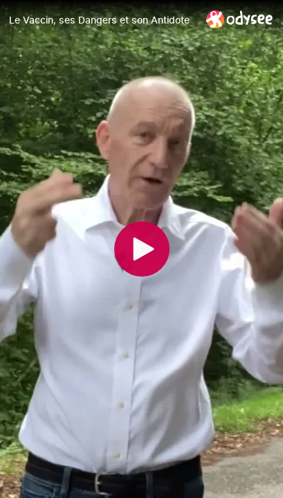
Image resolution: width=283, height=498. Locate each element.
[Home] (240, 19)
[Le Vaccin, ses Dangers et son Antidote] (102, 20)
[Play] (142, 249)
